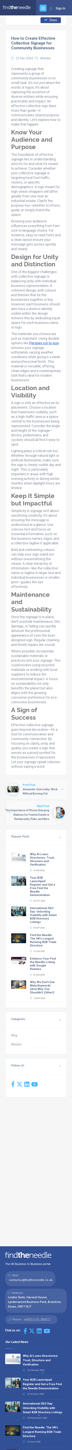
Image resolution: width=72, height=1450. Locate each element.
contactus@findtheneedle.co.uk (30, 1280)
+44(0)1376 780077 (36, 1319)
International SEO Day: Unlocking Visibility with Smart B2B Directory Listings (43, 915)
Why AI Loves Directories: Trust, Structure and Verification (42, 859)
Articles (45, 58)
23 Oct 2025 (37, 901)
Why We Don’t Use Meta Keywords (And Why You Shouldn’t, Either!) (42, 987)
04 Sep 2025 (37, 928)
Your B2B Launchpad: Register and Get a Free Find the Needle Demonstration (42, 886)
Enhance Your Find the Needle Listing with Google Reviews (43, 964)
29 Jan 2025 (37, 975)
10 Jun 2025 (37, 951)
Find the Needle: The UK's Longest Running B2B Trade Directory (43, 940)
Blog (14, 1035)
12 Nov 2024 (37, 998)
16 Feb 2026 (37, 870)
